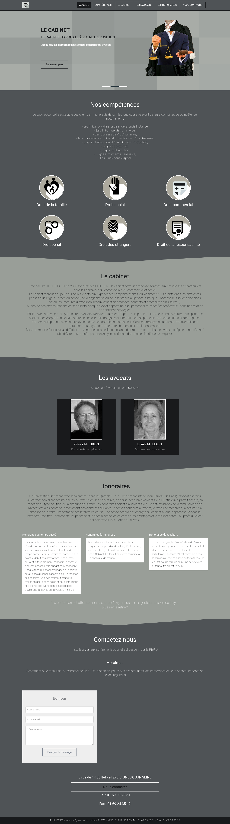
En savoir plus (54, 64)
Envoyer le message (59, 752)
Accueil (84, 4)
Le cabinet (124, 4)
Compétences (103, 4)
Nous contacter (193, 4)
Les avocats (144, 4)
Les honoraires (167, 4)
